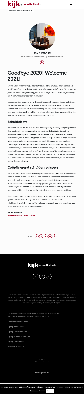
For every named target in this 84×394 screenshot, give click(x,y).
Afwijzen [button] (42, 391)
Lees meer (34, 391)
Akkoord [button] (50, 391)
